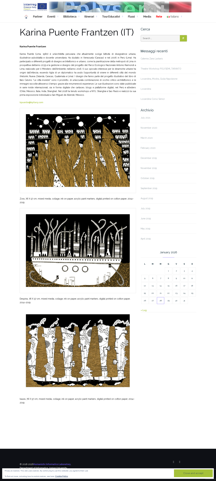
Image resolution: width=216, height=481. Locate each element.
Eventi (51, 16)
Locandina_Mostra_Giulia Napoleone (159, 79)
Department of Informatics (34, 468)
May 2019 (145, 228)
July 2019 (145, 208)
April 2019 (146, 238)
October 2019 (147, 178)
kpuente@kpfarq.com (31, 102)
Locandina (146, 89)
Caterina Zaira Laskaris (152, 58)
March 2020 (147, 138)
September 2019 (149, 188)
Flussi (131, 16)
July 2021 (145, 117)
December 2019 (149, 158)
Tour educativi (111, 16)
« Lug (144, 310)
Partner (37, 16)
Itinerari (89, 16)
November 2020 (149, 128)
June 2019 (146, 218)
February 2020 (148, 148)
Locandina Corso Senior (153, 99)
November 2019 (149, 168)
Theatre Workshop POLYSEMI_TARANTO (161, 68)
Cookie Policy (61, 476)
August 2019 (147, 198)
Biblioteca (69, 16)
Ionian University (58, 468)
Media (147, 16)
